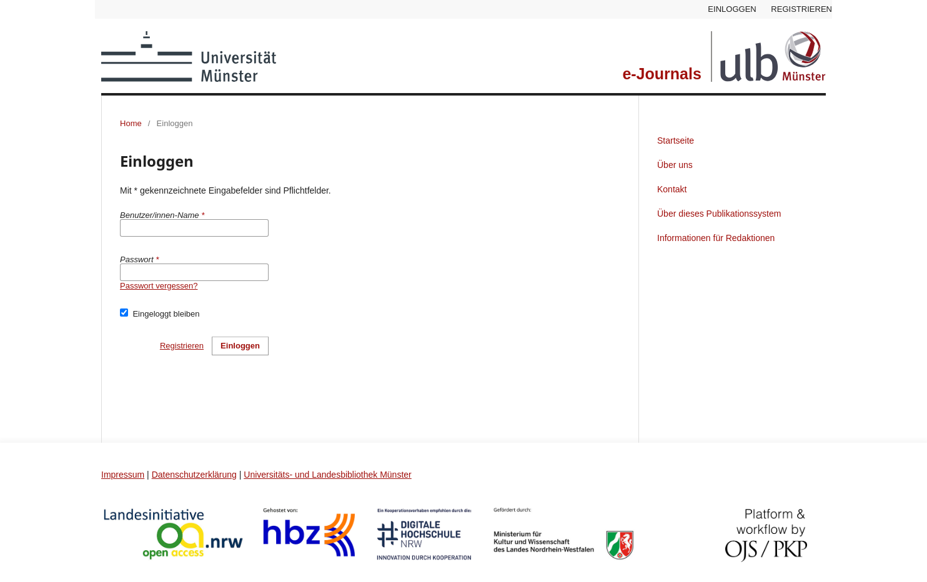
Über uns (675, 165)
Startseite (675, 141)
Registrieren (801, 9)
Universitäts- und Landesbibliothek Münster (327, 475)
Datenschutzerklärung (194, 475)
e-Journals (661, 74)
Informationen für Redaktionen (716, 238)
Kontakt (672, 189)
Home (131, 123)
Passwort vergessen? (158, 285)
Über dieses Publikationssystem (719, 214)
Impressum (122, 475)
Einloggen (732, 9)
